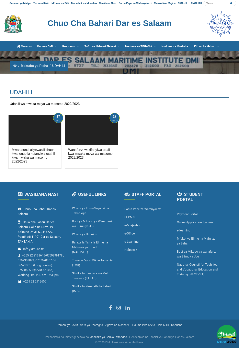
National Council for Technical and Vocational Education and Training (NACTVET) (197, 269)
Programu (68, 46)
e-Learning (131, 241)
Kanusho (176, 325)
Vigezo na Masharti (117, 325)
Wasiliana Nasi (107, 3)
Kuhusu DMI (45, 46)
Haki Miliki (163, 325)
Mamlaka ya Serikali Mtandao (108, 337)
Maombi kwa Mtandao (84, 3)
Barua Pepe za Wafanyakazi (135, 3)
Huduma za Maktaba (174, 46)
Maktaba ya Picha (34, 66)
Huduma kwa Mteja (143, 325)
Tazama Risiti (41, 3)
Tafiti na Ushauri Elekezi (100, 46)
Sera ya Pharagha (91, 325)
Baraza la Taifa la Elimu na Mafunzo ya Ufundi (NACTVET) (90, 247)
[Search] (220, 3)
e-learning (183, 230)
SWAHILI (183, 3)
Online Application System (195, 222)
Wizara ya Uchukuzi (85, 234)
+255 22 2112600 (34, 281)
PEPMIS (129, 217)
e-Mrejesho (132, 225)
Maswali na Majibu (164, 3)
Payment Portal (187, 214)
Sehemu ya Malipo (20, 3)
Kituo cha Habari (205, 46)
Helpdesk (130, 250)
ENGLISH (196, 3)
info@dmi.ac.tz (33, 249)
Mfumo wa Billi (60, 3)
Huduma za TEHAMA (138, 46)
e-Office (129, 233)
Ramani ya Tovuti (67, 325)
